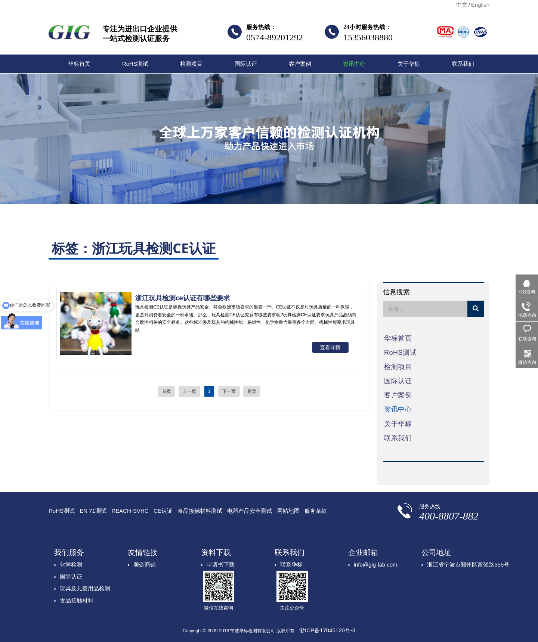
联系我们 (463, 64)
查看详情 (330, 347)
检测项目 (191, 64)
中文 (461, 4)
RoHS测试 (135, 64)
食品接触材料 (76, 600)
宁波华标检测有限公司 (69, 34)
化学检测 (71, 564)
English (480, 4)
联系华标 (291, 564)
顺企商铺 (144, 564)
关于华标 (409, 64)
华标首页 (79, 64)
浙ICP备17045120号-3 (327, 630)
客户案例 (300, 64)
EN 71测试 (93, 511)
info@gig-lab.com (376, 564)
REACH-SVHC (129, 511)
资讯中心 (354, 64)
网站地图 (288, 511)
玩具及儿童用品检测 (85, 588)
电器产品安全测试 (249, 511)
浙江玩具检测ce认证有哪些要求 (182, 297)
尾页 (251, 391)
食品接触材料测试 (199, 511)
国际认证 (246, 64)
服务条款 (315, 511)
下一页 (229, 391)
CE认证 (163, 511)
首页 (166, 391)
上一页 (189, 391)
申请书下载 (221, 564)
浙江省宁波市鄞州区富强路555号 (468, 564)
